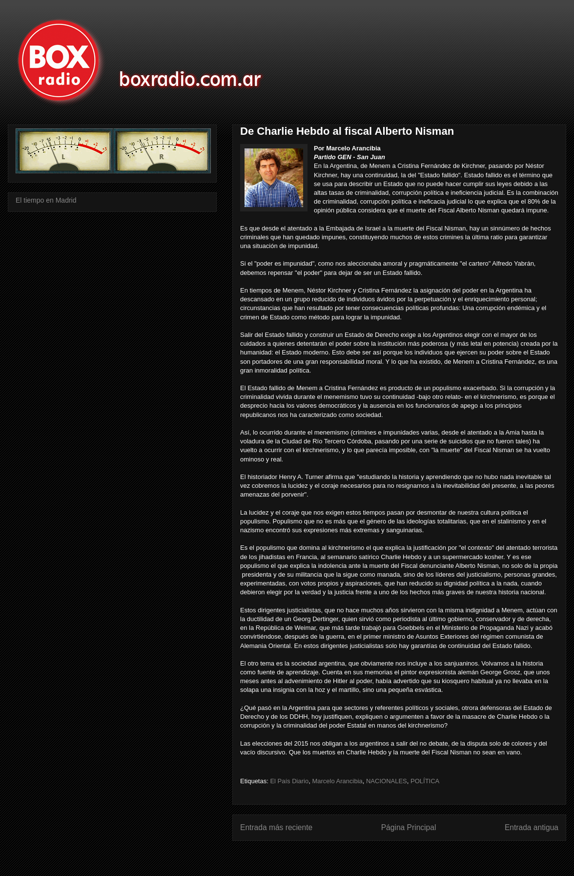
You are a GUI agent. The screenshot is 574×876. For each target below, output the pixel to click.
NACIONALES (386, 781)
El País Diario (289, 781)
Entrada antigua (531, 827)
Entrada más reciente (276, 827)
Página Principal (408, 827)
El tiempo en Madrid (46, 200)
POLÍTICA (424, 781)
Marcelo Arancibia (337, 781)
